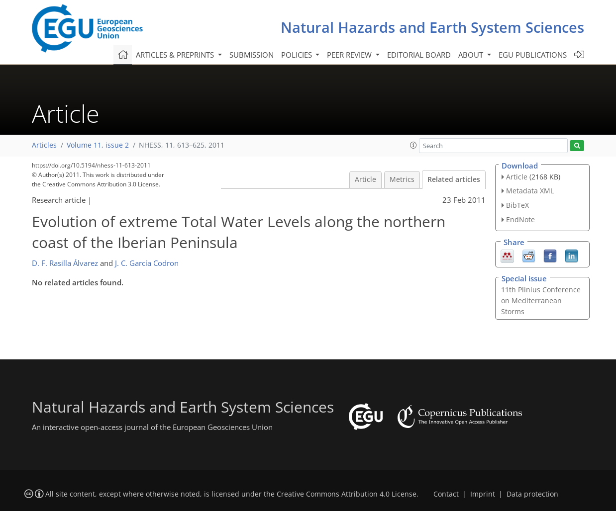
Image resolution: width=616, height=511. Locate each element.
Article (365, 179)
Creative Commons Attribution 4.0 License (346, 494)
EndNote (520, 219)
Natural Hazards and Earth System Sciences (432, 27)
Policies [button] (297, 55)
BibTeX (517, 205)
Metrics (402, 179)
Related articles (453, 179)
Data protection (532, 494)
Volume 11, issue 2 (98, 145)
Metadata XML (530, 190)
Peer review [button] (350, 55)
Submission (251, 55)
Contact (446, 494)
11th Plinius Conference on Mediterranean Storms (541, 300)
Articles (44, 145)
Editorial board (419, 55)
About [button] (471, 55)
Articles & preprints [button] (176, 55)
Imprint (482, 494)
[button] (413, 145)
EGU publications (533, 55)
